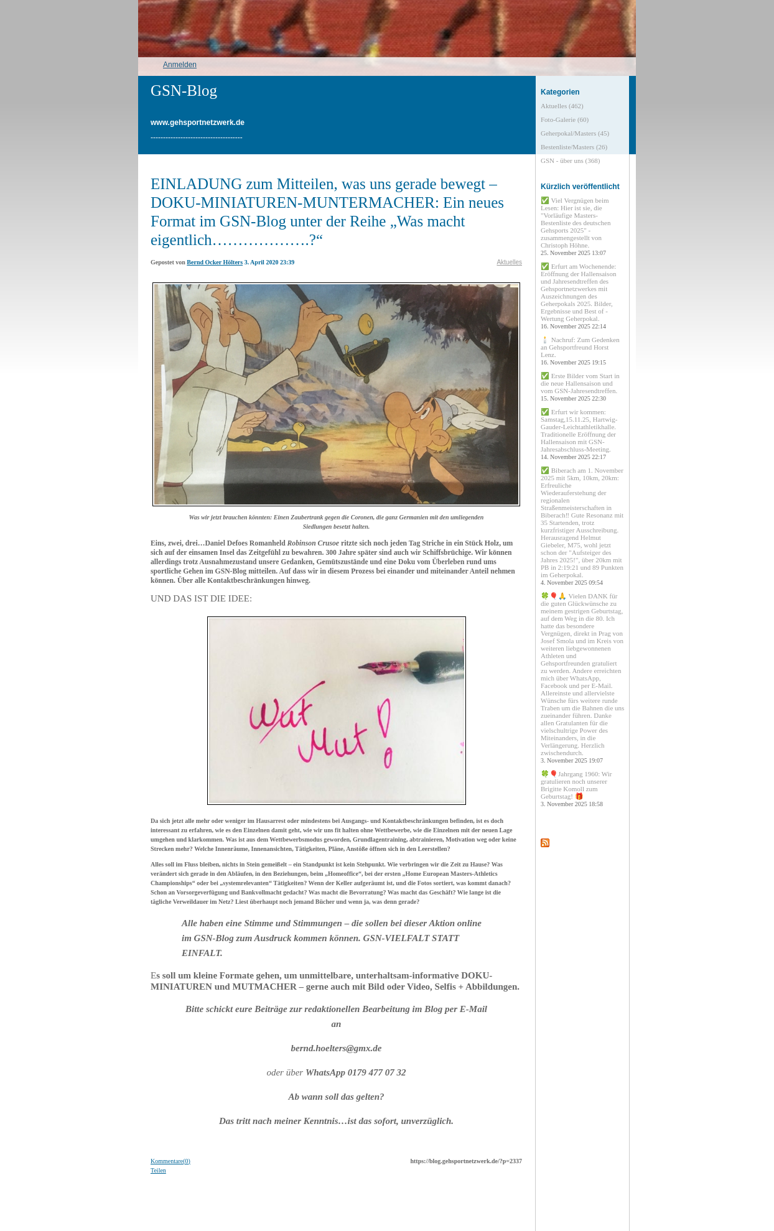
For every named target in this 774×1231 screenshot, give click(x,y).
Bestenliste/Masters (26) (574, 147)
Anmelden (180, 64)
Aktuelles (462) (562, 105)
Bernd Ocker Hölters (215, 262)
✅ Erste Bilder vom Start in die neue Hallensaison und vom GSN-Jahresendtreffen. (580, 387)
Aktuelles (509, 262)
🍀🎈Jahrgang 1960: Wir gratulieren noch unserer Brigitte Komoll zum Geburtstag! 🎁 (576, 788)
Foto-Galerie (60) (565, 119)
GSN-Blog (184, 90)
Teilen (158, 1170)
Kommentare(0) (170, 1161)
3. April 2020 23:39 (270, 262)
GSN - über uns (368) (570, 160)
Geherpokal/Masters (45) (575, 133)
